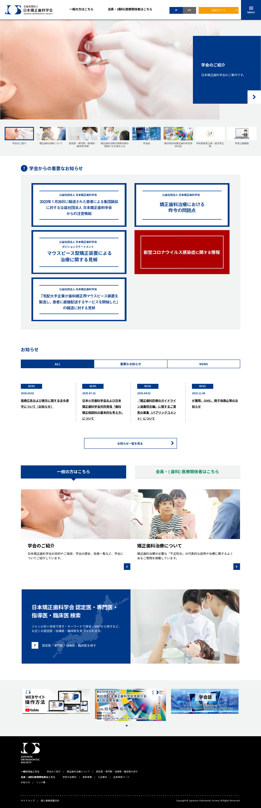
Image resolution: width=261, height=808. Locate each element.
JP (176, 10)
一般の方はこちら (81, 9)
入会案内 (102, 775)
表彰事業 (87, 775)
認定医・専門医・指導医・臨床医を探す (117, 770)
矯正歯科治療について (78, 770)
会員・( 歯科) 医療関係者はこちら (187, 471)
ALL (57, 364)
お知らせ (25, 780)
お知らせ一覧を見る (147, 443)
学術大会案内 (70, 775)
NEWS (203, 364)
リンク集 (40, 780)
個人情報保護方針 (50, 798)
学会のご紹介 (54, 770)
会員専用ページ (121, 775)
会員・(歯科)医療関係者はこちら (130, 9)
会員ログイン (219, 10)
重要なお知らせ (130, 364)
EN (189, 10)
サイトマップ (28, 798)
